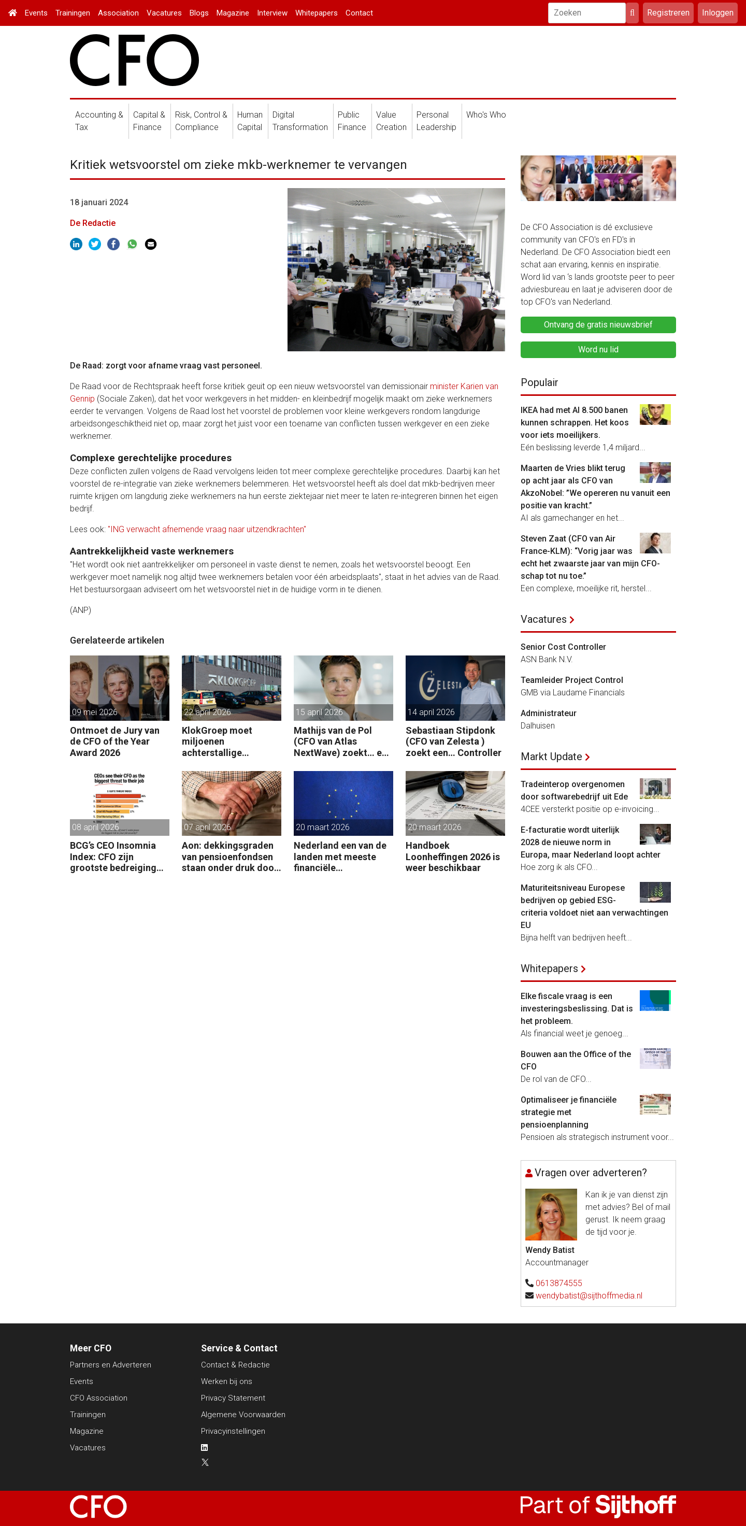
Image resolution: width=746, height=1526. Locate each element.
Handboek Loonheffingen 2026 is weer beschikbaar (453, 856)
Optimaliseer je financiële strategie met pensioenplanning (568, 1112)
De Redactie (93, 223)
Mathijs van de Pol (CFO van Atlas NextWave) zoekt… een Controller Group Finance (343, 742)
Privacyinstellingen (233, 1431)
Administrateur (549, 713)
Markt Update (551, 756)
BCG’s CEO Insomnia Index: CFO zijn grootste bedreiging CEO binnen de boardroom (113, 857)
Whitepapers (316, 13)
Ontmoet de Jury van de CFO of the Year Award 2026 (115, 741)
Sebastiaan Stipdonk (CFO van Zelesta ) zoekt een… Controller (453, 741)
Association (118, 13)
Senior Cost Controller (563, 647)
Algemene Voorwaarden (243, 1414)
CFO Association (98, 1398)
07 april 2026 (207, 827)
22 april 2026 (207, 712)
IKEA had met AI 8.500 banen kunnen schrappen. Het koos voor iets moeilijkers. (575, 422)
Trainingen (72, 13)
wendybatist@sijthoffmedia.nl (589, 1296)
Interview (272, 13)
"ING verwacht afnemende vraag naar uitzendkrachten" (207, 529)
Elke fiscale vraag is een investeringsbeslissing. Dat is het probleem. (577, 1008)
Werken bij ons (226, 1381)
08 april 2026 (95, 827)
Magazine (233, 13)
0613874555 (559, 1283)
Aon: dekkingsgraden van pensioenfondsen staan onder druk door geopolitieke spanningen (230, 857)
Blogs (199, 13)
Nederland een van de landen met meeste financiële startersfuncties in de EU (340, 857)
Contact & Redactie (235, 1365)
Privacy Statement (233, 1398)
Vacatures (164, 13)
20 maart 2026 (323, 827)
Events (36, 13)
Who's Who (486, 115)
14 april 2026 (431, 712)
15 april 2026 (319, 712)
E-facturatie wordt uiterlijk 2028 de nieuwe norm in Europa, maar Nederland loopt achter (591, 842)
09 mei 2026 (95, 712)
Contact (359, 13)
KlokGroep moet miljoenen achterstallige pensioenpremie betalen (217, 742)
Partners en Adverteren (110, 1365)
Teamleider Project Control (572, 680)
